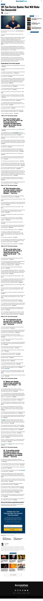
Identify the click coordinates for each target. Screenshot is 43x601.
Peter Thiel (7, 368)
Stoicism (3, 419)
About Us (14, 593)
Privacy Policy (19, 593)
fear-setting (23, 470)
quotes (8, 535)
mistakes (10, 443)
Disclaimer (23, 593)
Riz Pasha (6, 13)
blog (2, 43)
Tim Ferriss (12, 535)
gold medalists (15, 132)
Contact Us (28, 593)
